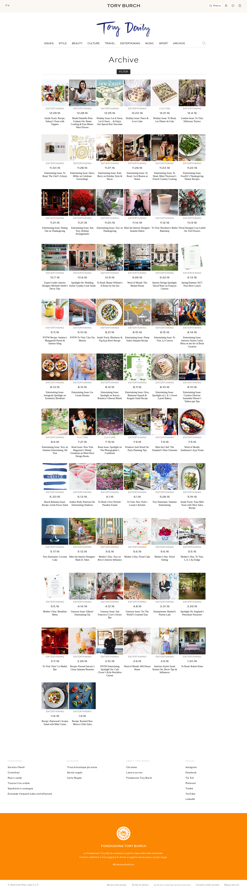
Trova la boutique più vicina (82, 767)
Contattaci (14, 772)
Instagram (191, 767)
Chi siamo (131, 767)
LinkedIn (190, 799)
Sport (163, 43)
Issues (49, 43)
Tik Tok (190, 777)
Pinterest (191, 783)
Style (63, 43)
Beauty (77, 43)
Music (149, 43)
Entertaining (130, 43)
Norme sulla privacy (117, 885)
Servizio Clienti (16, 767)
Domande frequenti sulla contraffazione (30, 793)
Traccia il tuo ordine (19, 783)
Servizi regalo (75, 772)
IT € (7, 5)
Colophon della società (207, 885)
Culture (93, 43)
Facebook (191, 772)
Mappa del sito (231, 885)
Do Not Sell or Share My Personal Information (172, 885)
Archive (179, 43)
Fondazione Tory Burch (139, 777)
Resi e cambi (15, 777)
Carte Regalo (74, 777)
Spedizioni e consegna (20, 788)
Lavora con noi (134, 772)
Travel (110, 43)
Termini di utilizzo (140, 885)
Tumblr (189, 788)
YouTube (191, 793)
